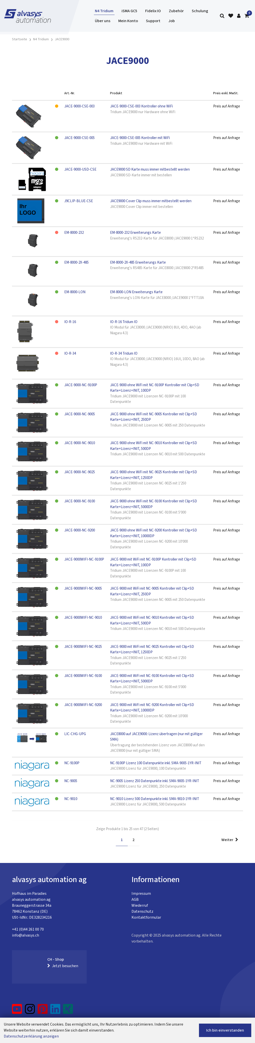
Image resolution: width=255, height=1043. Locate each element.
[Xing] (68, 1010)
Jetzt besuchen (62, 966)
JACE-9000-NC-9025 (79, 472)
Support (153, 21)
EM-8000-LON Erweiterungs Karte (136, 292)
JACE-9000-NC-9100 (79, 501)
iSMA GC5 (129, 11)
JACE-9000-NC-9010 (79, 443)
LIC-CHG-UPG (75, 734)
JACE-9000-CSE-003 (79, 106)
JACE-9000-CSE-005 (79, 138)
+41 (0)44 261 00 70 (28, 929)
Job (171, 21)
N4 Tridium (104, 11)
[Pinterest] (42, 1010)
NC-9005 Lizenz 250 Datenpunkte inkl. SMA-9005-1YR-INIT (154, 781)
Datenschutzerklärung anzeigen (31, 1036)
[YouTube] (17, 1010)
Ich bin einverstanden (225, 1030)
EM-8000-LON (74, 292)
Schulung (200, 11)
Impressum (141, 893)
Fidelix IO (153, 11)
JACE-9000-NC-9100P (80, 385)
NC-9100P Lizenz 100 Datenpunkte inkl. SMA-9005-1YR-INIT (155, 763)
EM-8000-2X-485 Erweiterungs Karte (138, 262)
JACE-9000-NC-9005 (79, 414)
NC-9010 (70, 799)
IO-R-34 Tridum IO (123, 353)
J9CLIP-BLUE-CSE (78, 201)
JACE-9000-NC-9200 (79, 530)
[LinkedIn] (55, 1010)
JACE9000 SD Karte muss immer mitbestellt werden (150, 169)
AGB (135, 899)
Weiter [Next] (229, 840)
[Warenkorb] (247, 16)
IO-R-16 (70, 322)
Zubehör (176, 11)
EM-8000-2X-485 (76, 262)
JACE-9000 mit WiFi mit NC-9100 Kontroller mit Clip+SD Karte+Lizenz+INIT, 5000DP (152, 678)
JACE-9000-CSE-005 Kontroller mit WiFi (140, 138)
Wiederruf (139, 905)
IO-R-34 (70, 353)
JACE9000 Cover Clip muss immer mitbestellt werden (150, 201)
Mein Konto (128, 21)
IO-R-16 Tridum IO (123, 322)
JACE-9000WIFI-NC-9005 (83, 588)
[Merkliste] (230, 16)
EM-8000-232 (74, 232)
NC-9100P (71, 763)
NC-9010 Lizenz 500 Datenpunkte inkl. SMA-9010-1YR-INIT (154, 799)
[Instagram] (29, 1010)
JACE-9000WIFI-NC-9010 (83, 617)
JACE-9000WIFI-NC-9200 (83, 705)
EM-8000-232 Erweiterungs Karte (135, 232)
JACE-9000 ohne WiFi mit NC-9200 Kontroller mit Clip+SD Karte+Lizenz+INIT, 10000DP (153, 533)
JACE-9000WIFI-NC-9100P (84, 559)
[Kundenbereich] (239, 16)
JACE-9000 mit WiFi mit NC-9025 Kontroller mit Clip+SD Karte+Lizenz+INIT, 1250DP (152, 649)
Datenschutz (142, 911)
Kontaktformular (146, 917)
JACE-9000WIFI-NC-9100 (83, 675)
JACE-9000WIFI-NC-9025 (83, 646)
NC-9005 (70, 781)
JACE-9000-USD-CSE (80, 169)
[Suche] (222, 16)
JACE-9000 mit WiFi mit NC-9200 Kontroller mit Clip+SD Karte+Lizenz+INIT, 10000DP (152, 707)
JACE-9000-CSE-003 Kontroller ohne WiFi (141, 106)
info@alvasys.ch (25, 935)
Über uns (102, 21)
